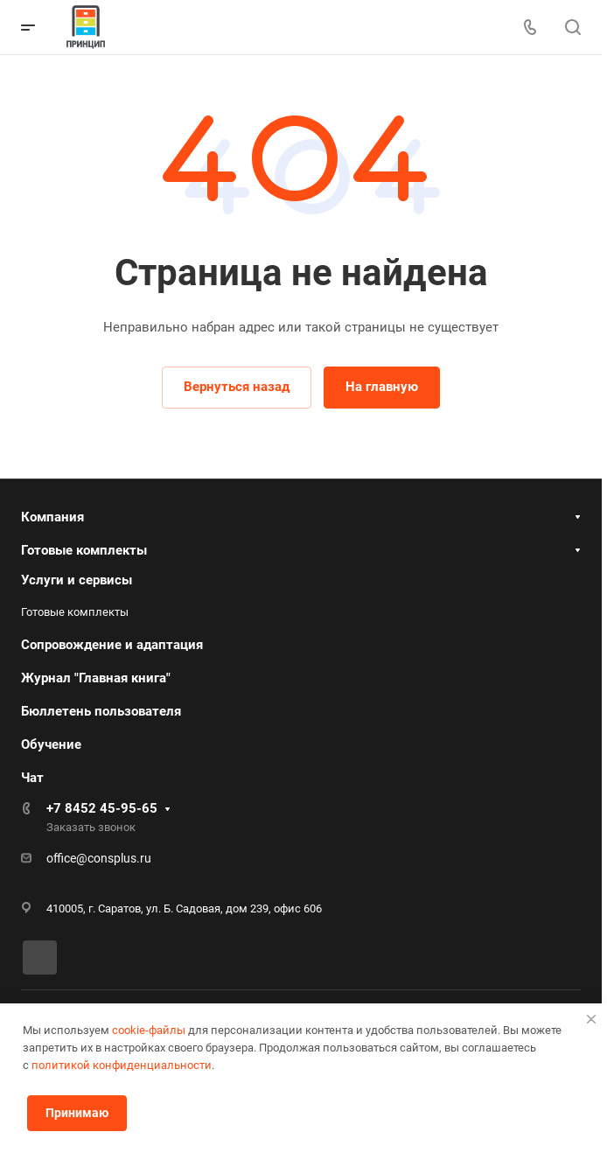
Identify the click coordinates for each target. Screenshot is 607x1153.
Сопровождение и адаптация (112, 645)
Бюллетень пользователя (101, 711)
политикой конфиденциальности (121, 1065)
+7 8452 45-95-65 (101, 808)
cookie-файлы (148, 1030)
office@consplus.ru (98, 858)
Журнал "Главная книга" (96, 678)
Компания (52, 517)
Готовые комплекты (84, 550)
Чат (32, 778)
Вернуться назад (237, 387)
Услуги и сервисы (76, 580)
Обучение (51, 744)
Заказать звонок (91, 827)
